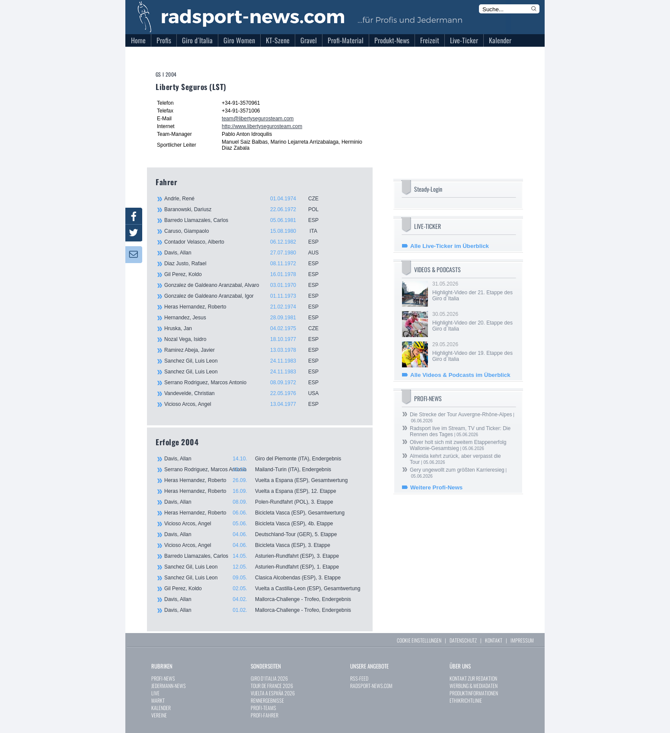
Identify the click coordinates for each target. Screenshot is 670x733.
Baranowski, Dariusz (246, 209)
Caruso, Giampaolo (246, 231)
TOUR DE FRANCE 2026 (272, 685)
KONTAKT (493, 640)
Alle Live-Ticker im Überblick (449, 246)
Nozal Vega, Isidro (246, 339)
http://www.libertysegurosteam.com (262, 126)
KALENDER (161, 707)
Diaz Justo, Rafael (246, 263)
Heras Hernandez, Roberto (246, 307)
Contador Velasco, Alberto (246, 242)
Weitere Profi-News (436, 487)
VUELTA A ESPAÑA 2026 (273, 693)
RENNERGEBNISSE (267, 700)
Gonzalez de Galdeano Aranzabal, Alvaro (246, 285)
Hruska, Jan (246, 328)
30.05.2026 (473, 321)
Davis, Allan (246, 253)
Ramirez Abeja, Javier (246, 350)
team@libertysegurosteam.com (258, 119)
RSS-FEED (359, 678)
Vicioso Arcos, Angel (246, 404)
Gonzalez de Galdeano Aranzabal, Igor (246, 296)
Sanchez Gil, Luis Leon (246, 361)
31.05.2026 (473, 291)
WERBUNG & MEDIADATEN (474, 685)
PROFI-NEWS (163, 678)
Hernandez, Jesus (246, 318)
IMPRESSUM (522, 640)
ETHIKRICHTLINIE (466, 700)
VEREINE (159, 715)
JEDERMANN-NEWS (168, 685)
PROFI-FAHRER (264, 715)
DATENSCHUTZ (463, 640)
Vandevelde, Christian (246, 393)
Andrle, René (246, 199)
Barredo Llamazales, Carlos (246, 220)
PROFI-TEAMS (263, 707)
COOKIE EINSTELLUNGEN (419, 640)
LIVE (155, 693)
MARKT (158, 700)
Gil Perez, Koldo (246, 274)
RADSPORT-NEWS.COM (371, 685)
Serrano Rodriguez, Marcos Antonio (246, 382)
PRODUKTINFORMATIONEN (474, 693)
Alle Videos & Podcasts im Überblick (460, 375)
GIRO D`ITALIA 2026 (269, 678)
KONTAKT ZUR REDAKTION (473, 678)
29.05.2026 (473, 351)
